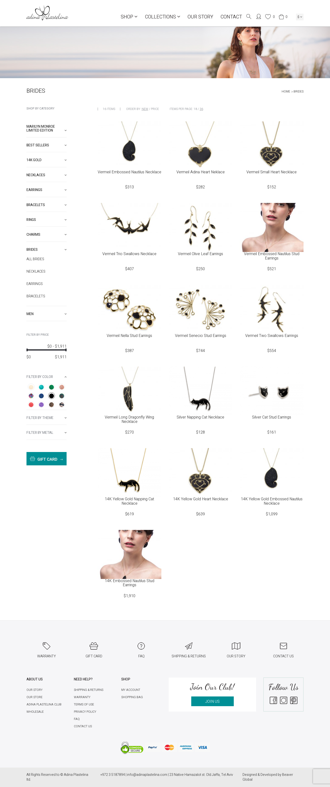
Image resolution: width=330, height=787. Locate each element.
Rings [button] (46, 219)
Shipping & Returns (88, 690)
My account (130, 690)
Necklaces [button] (46, 175)
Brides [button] (46, 249)
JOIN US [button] (212, 701)
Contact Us (83, 726)
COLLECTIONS (162, 16)
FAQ (77, 719)
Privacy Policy (85, 712)
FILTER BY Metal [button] (46, 432)
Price (155, 109)
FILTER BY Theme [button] (46, 417)
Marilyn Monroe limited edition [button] (46, 128)
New (145, 109)
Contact (231, 16)
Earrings (34, 284)
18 (195, 109)
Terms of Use (84, 704)
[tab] (46, 128)
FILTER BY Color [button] (46, 376)
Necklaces (35, 271)
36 (201, 109)
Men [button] (46, 314)
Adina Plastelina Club (43, 704)
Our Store (34, 697)
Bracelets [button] (46, 205)
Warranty (82, 697)
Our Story (200, 16)
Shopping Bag (132, 697)
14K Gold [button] (46, 160)
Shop (129, 16)
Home (286, 91)
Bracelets (35, 296)
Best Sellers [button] (46, 145)
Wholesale (35, 712)
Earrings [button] (46, 190)
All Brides (35, 259)
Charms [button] (46, 234)
